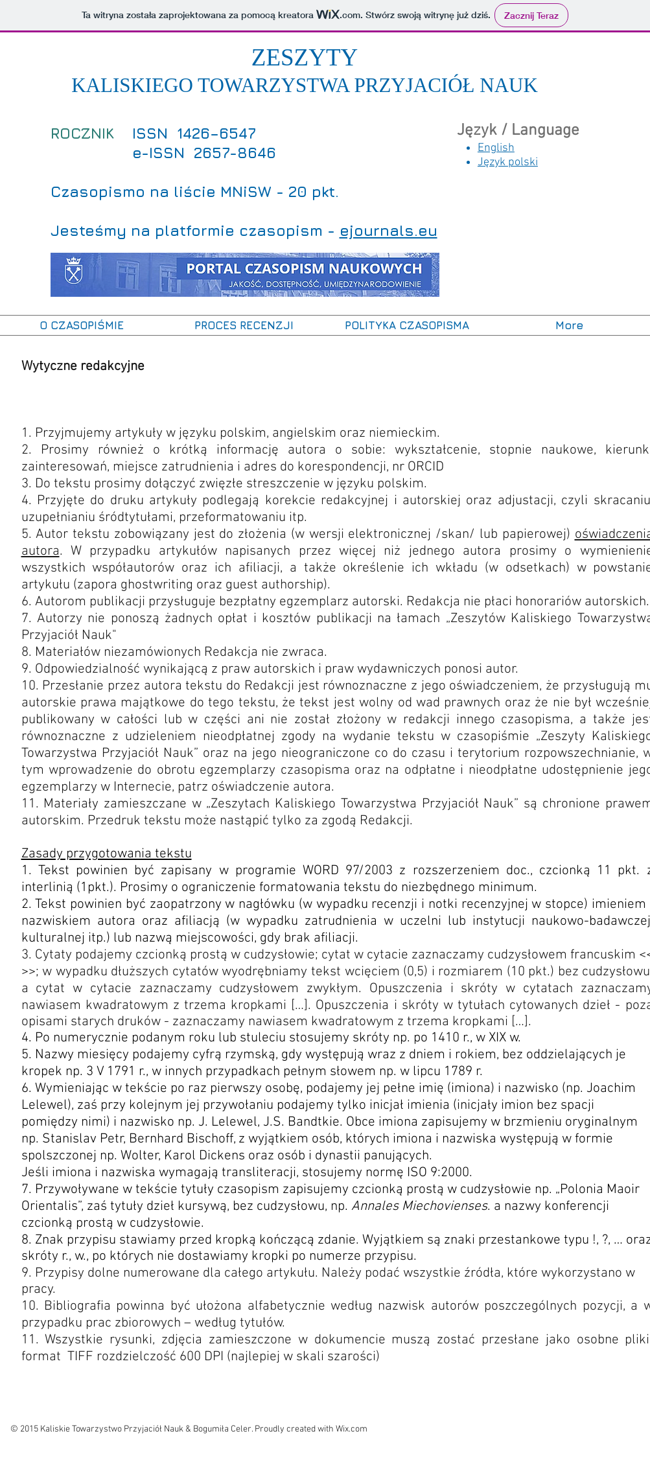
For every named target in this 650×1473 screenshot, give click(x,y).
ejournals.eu (388, 230)
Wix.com (351, 1429)
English (496, 148)
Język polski (508, 162)
